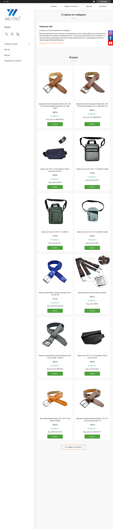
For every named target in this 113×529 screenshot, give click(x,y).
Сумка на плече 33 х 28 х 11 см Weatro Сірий (92, 169)
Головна (54, 6)
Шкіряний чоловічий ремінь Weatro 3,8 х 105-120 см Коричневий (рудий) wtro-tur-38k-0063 (55, 106)
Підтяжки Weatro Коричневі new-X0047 (92, 293)
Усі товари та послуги (73, 447)
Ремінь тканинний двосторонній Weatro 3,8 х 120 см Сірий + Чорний (55, 357)
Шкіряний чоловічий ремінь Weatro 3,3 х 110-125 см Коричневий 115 (92, 420)
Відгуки (7, 55)
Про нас (7, 49)
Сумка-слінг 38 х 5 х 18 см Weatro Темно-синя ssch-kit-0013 (55, 170)
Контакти (102, 6)
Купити (55, 124)
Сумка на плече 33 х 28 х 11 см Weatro (55, 232)
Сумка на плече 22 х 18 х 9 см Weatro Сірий (92, 232)
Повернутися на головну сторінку (51, 43)
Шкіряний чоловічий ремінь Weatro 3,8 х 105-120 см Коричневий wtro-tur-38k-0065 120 (92, 105)
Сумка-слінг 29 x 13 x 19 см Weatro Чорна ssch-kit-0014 (92, 357)
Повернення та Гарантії (12, 61)
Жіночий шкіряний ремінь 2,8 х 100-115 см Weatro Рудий (55, 420)
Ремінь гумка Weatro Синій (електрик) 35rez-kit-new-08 (55, 294)
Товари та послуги (11, 44)
